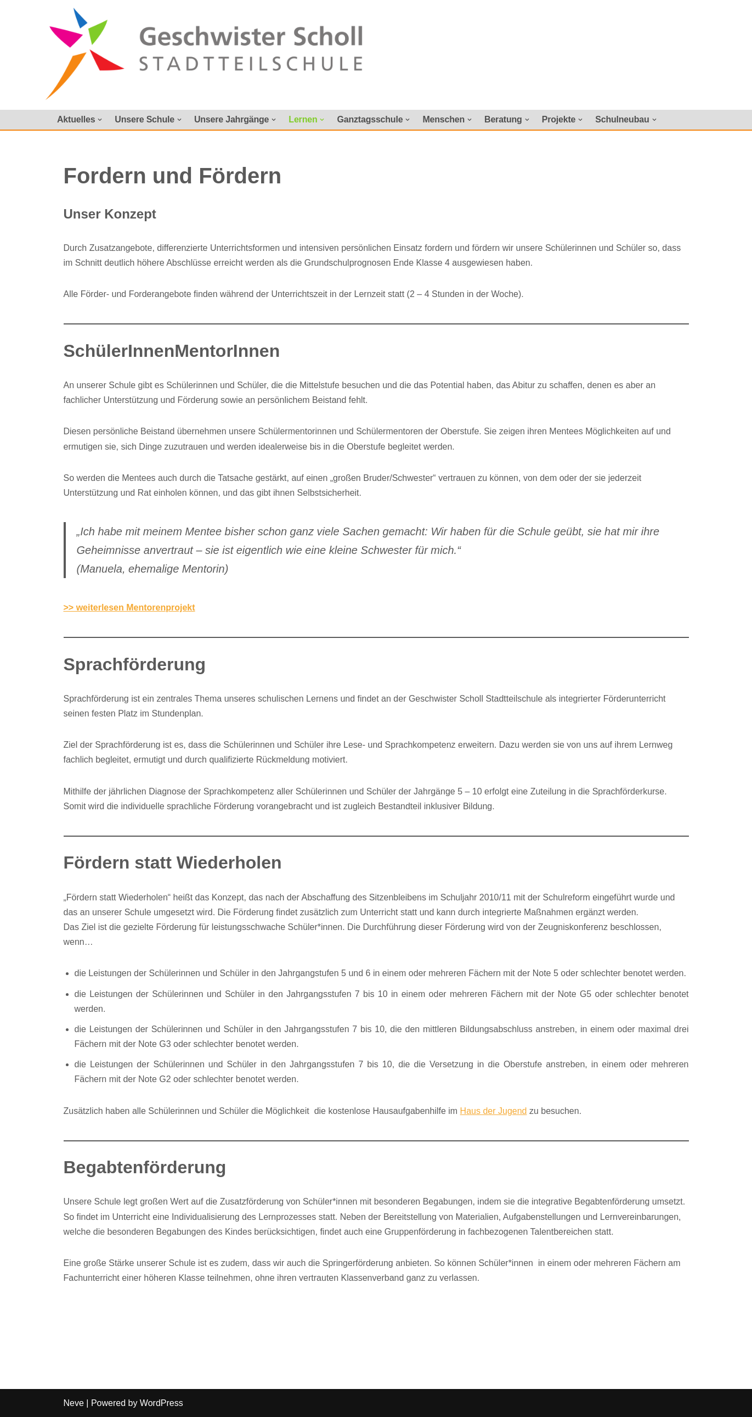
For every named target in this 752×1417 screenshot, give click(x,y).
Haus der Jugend (493, 1111)
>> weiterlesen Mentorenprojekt (129, 607)
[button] (100, 119)
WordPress (161, 1403)
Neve (74, 1403)
